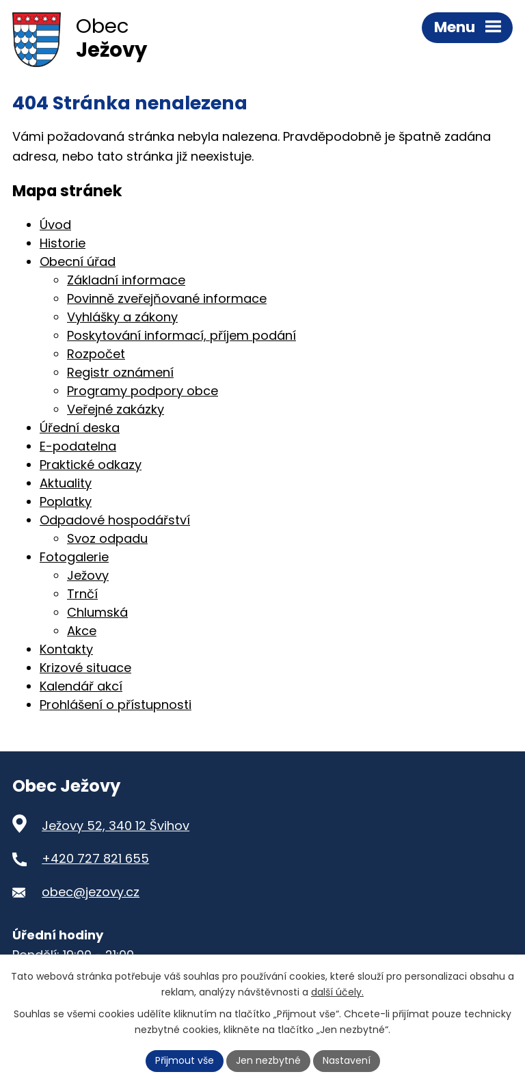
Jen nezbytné (268, 1060)
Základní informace (126, 280)
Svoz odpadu (107, 538)
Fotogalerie (74, 556)
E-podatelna (78, 446)
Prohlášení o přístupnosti (115, 704)
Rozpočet (96, 353)
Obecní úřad (78, 261)
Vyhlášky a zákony (122, 316)
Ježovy (88, 575)
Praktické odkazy (91, 464)
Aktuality (66, 483)
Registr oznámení (120, 372)
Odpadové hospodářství (115, 519)
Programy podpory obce (142, 390)
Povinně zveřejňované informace (167, 298)
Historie (62, 243)
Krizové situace (85, 667)
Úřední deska (80, 427)
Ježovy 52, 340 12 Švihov (115, 825)
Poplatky (66, 501)
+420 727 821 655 (95, 858)
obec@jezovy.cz (90, 891)
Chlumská (97, 612)
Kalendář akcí (81, 686)
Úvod (55, 224)
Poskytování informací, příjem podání (181, 335)
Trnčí (82, 593)
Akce (81, 630)
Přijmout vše (184, 1060)
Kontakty (66, 649)
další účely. (337, 992)
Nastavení (347, 1060)
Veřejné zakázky (115, 409)
